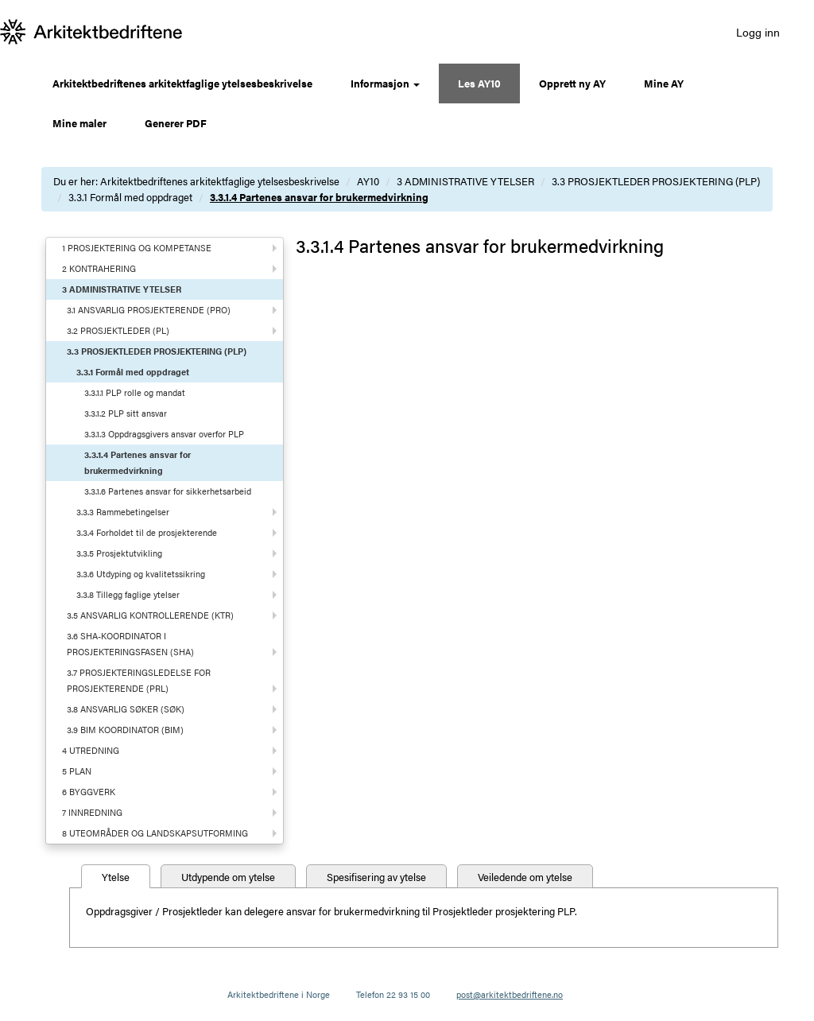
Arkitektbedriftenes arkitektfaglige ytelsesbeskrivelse (182, 83)
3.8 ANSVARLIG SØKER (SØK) (125, 709)
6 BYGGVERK (88, 792)
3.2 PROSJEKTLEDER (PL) (118, 330)
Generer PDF (176, 122)
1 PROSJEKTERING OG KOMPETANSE (136, 248)
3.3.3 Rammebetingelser (122, 512)
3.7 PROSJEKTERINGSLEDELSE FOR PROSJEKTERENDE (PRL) (139, 680)
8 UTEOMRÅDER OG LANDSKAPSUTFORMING (155, 833)
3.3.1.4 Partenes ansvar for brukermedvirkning (319, 196)
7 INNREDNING (92, 812)
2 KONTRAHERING (99, 268)
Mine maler (79, 122)
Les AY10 (479, 83)
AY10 (368, 180)
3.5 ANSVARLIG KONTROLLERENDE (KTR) (150, 615)
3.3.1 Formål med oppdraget (130, 196)
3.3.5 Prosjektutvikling (119, 553)
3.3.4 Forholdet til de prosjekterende (146, 532)
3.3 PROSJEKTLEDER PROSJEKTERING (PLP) (656, 180)
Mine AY (664, 83)
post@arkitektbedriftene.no (509, 994)
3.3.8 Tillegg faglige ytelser (128, 594)
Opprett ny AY (572, 83)
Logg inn (758, 32)
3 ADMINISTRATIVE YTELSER (465, 180)
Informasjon (385, 83)
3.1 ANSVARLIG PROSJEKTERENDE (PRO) (149, 310)
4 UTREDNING (90, 750)
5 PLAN (76, 771)
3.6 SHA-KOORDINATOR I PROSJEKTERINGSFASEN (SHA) (130, 644)
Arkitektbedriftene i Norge (278, 994)
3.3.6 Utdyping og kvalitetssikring (140, 574)
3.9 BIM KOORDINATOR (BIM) (125, 730)
